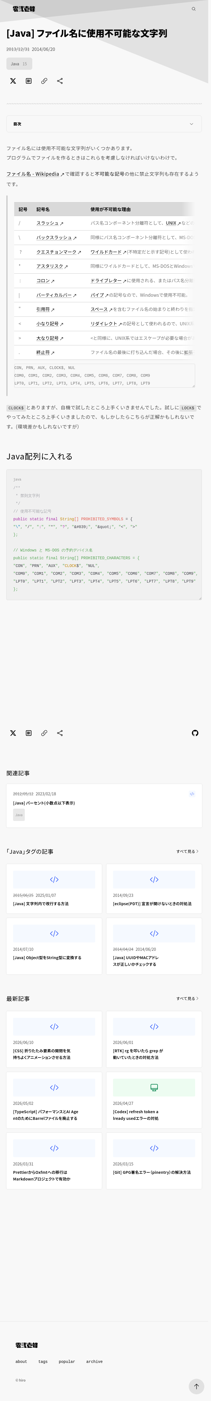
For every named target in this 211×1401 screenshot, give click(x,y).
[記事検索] (193, 9)
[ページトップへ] (196, 1386)
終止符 (43, 352)
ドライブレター (106, 280)
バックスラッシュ (54, 237)
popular (67, 1362)
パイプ (97, 294)
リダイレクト (103, 323)
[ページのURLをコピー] (44, 81)
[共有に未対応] (60, 81)
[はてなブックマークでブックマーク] (28, 81)
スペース (99, 309)
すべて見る (188, 851)
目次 (104, 124)
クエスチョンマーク (56, 251)
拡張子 (190, 352)
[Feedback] (195, 733)
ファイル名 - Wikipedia (32, 173)
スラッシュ (47, 222)
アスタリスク (49, 266)
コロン (43, 280)
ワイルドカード (106, 251)
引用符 (43, 309)
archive (94, 1362)
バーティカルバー (54, 294)
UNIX (171, 222)
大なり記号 (47, 338)
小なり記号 (47, 323)
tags (43, 1362)
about (21, 1362)
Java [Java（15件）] (19, 64)
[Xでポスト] (13, 81)
